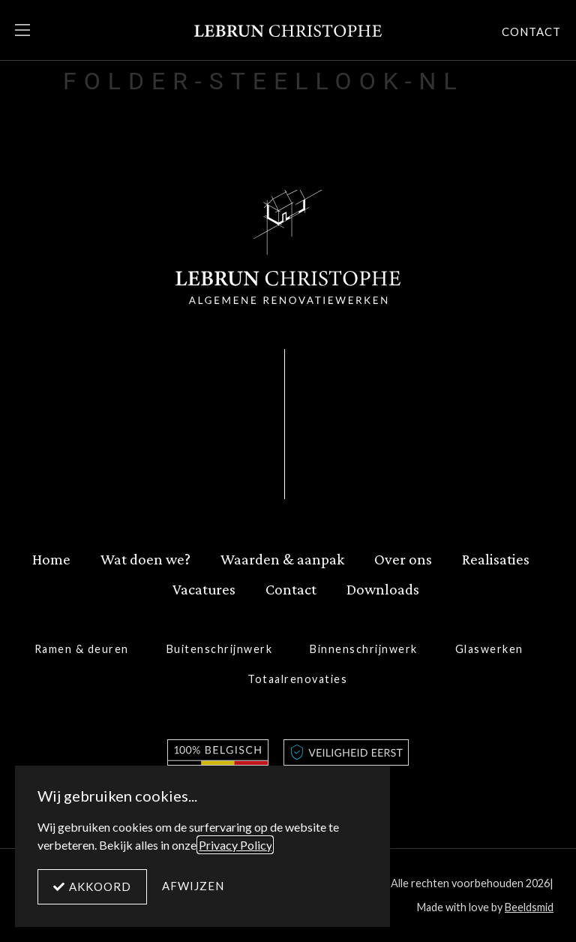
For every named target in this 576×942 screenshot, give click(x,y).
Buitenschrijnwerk (219, 649)
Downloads (382, 588)
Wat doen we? (145, 558)
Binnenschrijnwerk (364, 649)
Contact (291, 588)
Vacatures (204, 588)
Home (51, 558)
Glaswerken (489, 649)
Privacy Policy (235, 845)
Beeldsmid (529, 907)
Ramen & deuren (81, 649)
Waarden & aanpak (282, 558)
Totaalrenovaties (297, 679)
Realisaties (496, 558)
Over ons (403, 558)
